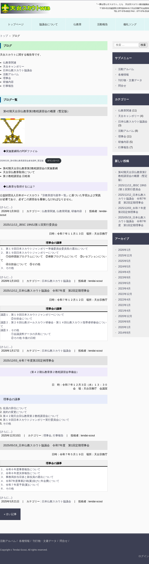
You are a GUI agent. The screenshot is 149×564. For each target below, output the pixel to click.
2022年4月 (124, 299)
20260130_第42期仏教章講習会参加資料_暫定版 (22, 161)
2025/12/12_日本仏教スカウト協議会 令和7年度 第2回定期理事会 (46, 290)
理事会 (7, 78)
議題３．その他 (9, 330)
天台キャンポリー (13, 66)
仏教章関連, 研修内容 (69, 211)
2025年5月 (124, 261)
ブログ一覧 (10, 99)
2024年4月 (124, 272)
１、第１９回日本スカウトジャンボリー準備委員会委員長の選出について (44, 248)
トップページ (16, 24)
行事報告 (8, 85)
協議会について (48, 24)
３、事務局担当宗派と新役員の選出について (26, 477)
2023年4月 (124, 288)
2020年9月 (124, 321)
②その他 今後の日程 (23, 338)
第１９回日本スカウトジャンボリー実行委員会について (36, 419)
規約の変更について (15, 412)
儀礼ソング (130, 24)
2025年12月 (125, 255)
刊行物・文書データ (130, 80)
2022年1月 (124, 305)
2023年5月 (124, 283)
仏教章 (77, 24)
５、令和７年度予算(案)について (19, 484)
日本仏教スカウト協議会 (17, 70)
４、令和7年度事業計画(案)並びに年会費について (29, 481)
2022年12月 (125, 294)
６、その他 (7, 488)
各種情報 (123, 74)
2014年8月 (124, 332)
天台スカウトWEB (12, 15)
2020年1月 (124, 327)
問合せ (122, 85)
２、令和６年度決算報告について (20, 473)
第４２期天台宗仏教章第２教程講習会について (31, 416)
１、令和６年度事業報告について (20, 469)
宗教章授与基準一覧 (54, 195)
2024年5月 (124, 266)
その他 (7, 423)
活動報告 (102, 24)
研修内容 (8, 82)
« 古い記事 (10, 514)
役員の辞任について (15, 408)
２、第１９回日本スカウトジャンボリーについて (29, 252)
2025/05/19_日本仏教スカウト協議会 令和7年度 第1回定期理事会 (46, 445)
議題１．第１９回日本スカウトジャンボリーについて (32, 314)
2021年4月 (124, 310)
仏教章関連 (9, 62)
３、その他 (7, 268)
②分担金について (21, 318)
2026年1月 (124, 249)
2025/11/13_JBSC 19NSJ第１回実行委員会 (30, 224)
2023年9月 (124, 277)
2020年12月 (125, 316)
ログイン (143, 556)
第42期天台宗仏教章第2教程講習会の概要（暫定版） (36, 111)
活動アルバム (11, 74)
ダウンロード (53, 161)
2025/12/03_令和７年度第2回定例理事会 (28, 360)
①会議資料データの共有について (31, 334)
